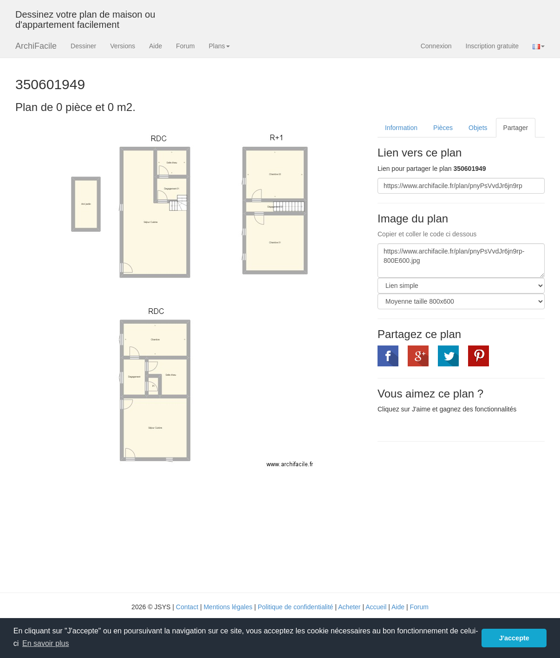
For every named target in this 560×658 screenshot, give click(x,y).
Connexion (436, 46)
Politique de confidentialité (295, 607)
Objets (478, 127)
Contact (187, 607)
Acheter (349, 607)
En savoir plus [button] (45, 643)
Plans (218, 46)
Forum (185, 46)
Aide (155, 46)
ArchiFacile (36, 46)
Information (401, 127)
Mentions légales (227, 607)
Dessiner (83, 46)
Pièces (443, 127)
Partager (515, 127)
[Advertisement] (456, 516)
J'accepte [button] (514, 638)
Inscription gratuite (492, 46)
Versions (122, 46)
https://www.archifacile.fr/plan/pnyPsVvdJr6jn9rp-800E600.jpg (461, 260)
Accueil (375, 607)
